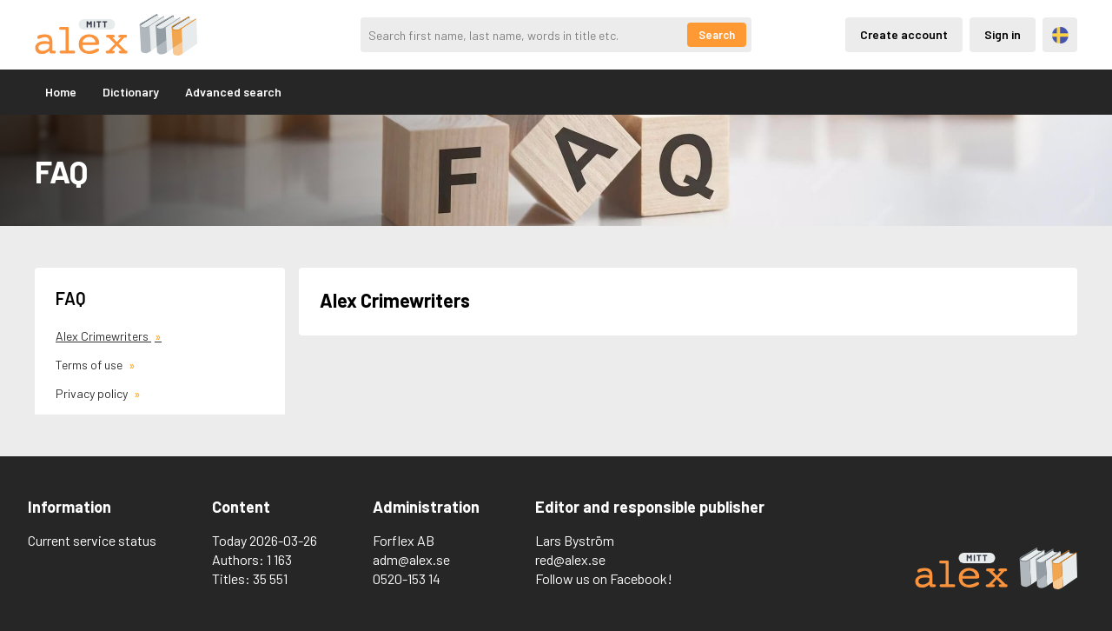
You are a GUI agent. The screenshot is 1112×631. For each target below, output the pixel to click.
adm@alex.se (411, 559)
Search (716, 35)
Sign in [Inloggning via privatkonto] (1002, 34)
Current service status (92, 540)
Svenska (1060, 35)
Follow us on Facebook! (603, 578)
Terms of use (90, 364)
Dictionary (131, 91)
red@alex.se (570, 559)
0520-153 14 (406, 578)
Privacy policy (93, 393)
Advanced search (233, 91)
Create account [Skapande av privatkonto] (904, 34)
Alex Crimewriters (103, 336)
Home (60, 91)
